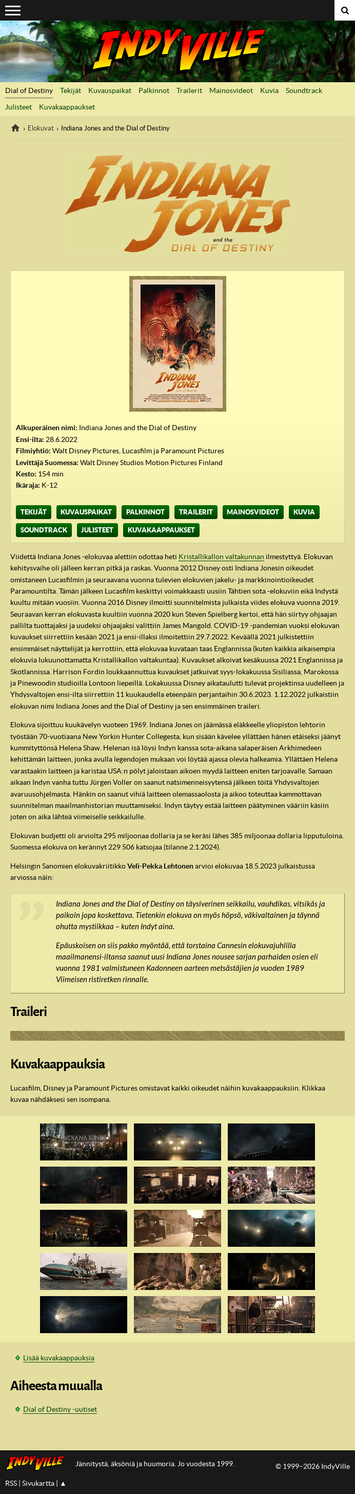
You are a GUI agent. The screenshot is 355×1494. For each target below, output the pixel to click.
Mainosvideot (231, 90)
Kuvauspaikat (109, 90)
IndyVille (177, 51)
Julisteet (18, 107)
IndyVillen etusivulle (37, 1463)
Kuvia (269, 90)
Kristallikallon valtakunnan (221, 556)
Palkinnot (154, 90)
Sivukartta (38, 1483)
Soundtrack (304, 90)
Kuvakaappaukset (67, 107)
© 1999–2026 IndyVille (312, 1466)
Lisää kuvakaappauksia (58, 1358)
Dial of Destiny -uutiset (60, 1409)
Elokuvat (41, 128)
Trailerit (189, 90)
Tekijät (70, 90)
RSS (11, 1483)
